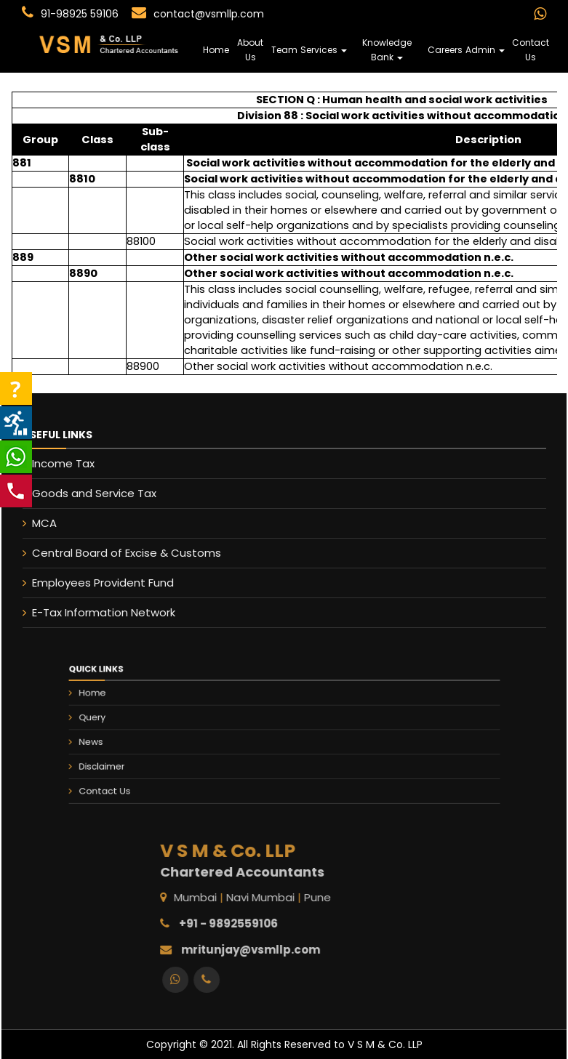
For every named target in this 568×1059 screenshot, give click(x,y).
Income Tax (51, 463)
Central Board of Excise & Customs (114, 552)
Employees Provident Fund (91, 582)
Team (284, 50)
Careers (445, 50)
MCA (32, 523)
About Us (250, 49)
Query (141, 722)
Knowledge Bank (387, 49)
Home (216, 50)
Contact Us (530, 49)
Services (323, 50)
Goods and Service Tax (82, 493)
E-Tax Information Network (92, 612)
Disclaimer (148, 758)
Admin (485, 50)
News (140, 740)
